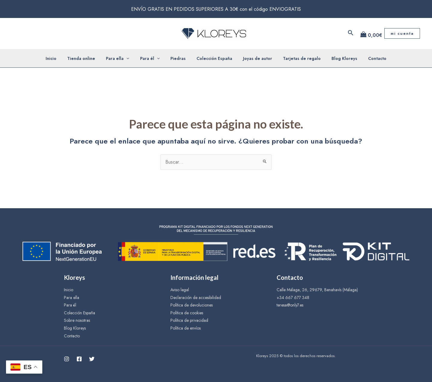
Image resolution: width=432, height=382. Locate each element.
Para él (153, 58)
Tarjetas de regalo (296, 58)
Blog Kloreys (336, 58)
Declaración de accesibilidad (195, 298)
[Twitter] (91, 359)
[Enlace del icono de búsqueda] (351, 33)
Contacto (366, 58)
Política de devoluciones (191, 305)
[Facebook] (79, 359)
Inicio (61, 58)
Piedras (179, 58)
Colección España (213, 58)
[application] (132, 58)
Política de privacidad (189, 320)
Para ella (123, 58)
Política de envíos (185, 328)
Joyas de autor (253, 58)
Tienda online (90, 58)
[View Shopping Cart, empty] (369, 33)
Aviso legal (179, 290)
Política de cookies (186, 313)
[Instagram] (66, 359)
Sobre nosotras (77, 320)
